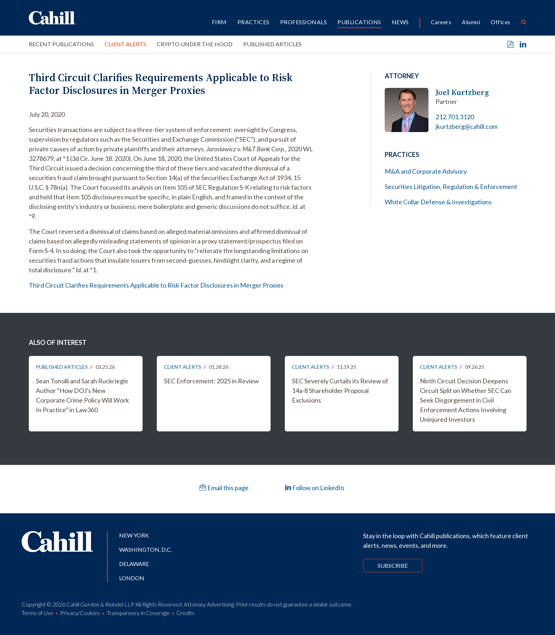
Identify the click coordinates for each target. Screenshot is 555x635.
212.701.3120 (455, 117)
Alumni (471, 22)
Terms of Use (37, 612)
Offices (500, 22)
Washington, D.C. (145, 549)
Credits (185, 612)
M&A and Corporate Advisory (426, 171)
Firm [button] (219, 22)
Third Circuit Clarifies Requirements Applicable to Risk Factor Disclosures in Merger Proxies (156, 285)
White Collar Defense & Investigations (438, 202)
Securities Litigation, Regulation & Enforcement (451, 186)
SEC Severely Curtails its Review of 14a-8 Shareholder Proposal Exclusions (340, 390)
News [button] (400, 22)
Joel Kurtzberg (462, 92)
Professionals (303, 22)
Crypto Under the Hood (195, 44)
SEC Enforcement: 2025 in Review (211, 381)
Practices (254, 22)
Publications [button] (359, 22)
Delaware (134, 563)
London (131, 577)
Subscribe (393, 565)
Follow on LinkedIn (314, 488)
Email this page (224, 488)
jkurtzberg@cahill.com (466, 126)
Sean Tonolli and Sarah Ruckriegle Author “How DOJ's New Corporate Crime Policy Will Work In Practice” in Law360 (82, 395)
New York (134, 535)
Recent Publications (61, 44)
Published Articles (272, 44)
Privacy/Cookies (80, 612)
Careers (441, 22)
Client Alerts (125, 44)
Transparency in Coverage (138, 612)
